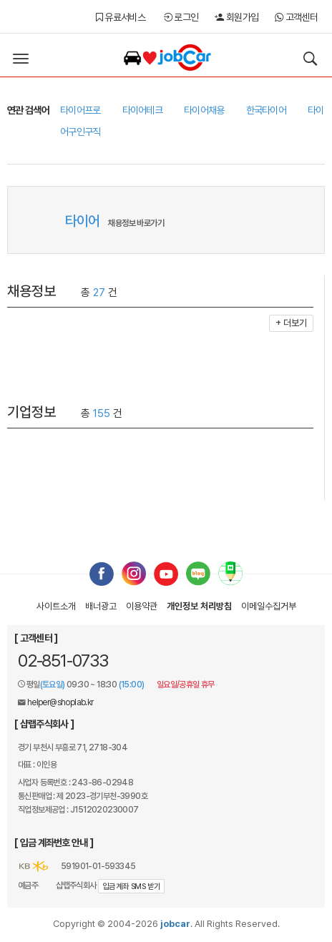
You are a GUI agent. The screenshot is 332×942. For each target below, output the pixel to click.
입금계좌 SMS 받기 (131, 886)
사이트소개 (56, 606)
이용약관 (141, 606)
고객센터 (296, 17)
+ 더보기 (291, 323)
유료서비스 (120, 17)
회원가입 (236, 17)
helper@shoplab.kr (60, 702)
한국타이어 (266, 110)
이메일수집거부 (268, 606)
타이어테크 (142, 110)
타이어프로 (80, 110)
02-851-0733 (63, 660)
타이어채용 (204, 110)
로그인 (181, 17)
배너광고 (101, 606)
